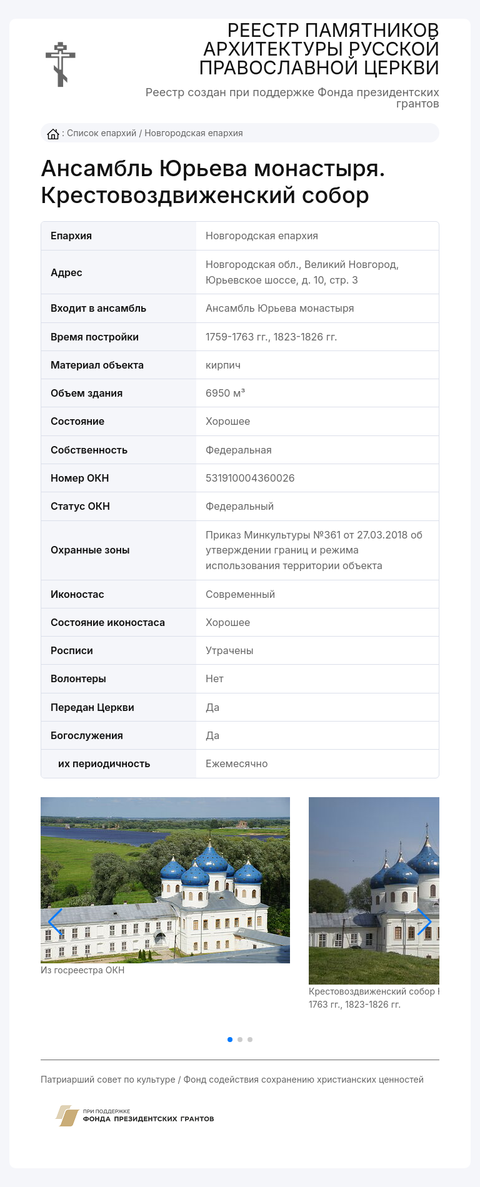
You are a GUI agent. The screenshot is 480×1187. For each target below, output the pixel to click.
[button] (424, 922)
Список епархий (101, 132)
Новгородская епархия (193, 132)
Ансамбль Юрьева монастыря (280, 308)
